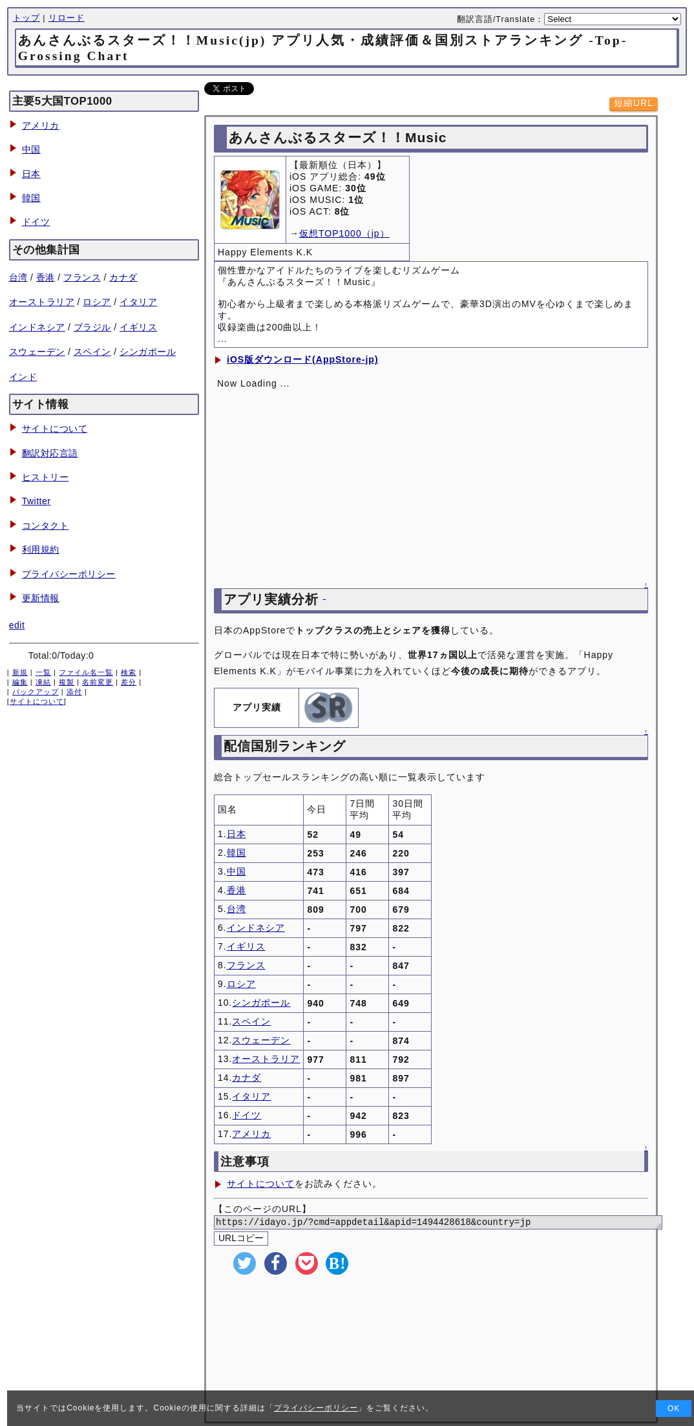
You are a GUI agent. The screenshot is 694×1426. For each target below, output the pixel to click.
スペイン (92, 351)
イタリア (138, 302)
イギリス (138, 327)
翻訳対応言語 (50, 453)
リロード (66, 18)
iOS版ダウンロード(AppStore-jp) (303, 359)
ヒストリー (45, 477)
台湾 (18, 277)
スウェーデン (37, 351)
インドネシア (37, 327)
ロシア (97, 302)
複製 (66, 682)
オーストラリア (42, 302)
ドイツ (36, 222)
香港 (45, 277)
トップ (26, 18)
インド (23, 377)
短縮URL (633, 103)
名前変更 (97, 682)
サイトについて (55, 428)
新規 (20, 672)
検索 (128, 672)
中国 (31, 149)
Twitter (36, 501)
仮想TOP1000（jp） (344, 233)
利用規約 (40, 549)
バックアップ (35, 692)
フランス (82, 277)
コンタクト (45, 525)
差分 (128, 682)
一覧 (43, 672)
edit (17, 625)
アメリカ (40, 125)
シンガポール (148, 351)
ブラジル (92, 327)
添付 (74, 692)
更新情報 (40, 598)
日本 (31, 174)
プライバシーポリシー (69, 574)
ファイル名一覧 (86, 672)
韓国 (31, 198)
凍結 (43, 682)
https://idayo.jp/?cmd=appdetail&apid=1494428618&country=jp (454, 1223)
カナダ (123, 277)
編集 (20, 682)
